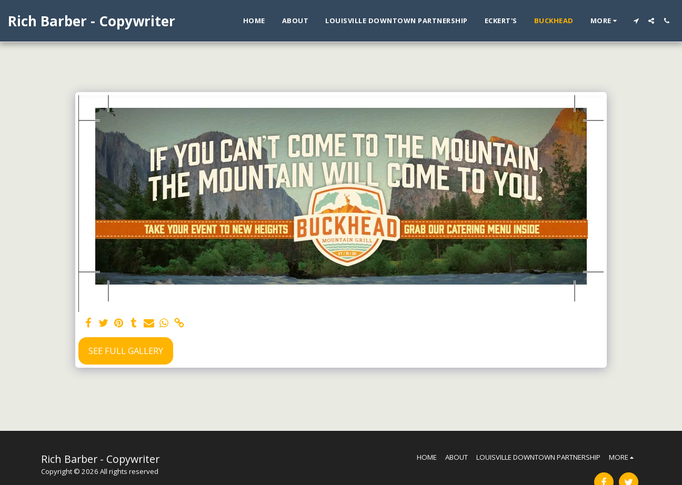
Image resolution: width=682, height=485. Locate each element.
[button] (636, 20)
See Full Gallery (125, 351)
